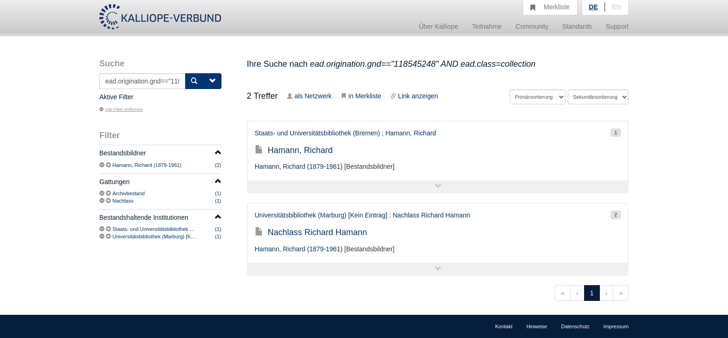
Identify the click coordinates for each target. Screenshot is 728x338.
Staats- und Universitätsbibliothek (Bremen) (161, 229)
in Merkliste (361, 96)
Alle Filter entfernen (121, 109)
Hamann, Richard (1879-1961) (147, 165)
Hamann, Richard (410, 133)
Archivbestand (128, 193)
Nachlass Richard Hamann (431, 215)
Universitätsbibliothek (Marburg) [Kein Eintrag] (164, 236)
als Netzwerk (309, 96)
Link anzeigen (414, 96)
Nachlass (122, 201)
